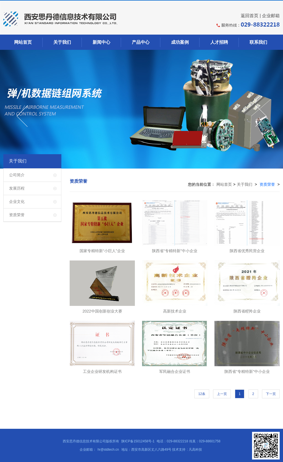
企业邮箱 (271, 15)
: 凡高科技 (194, 449)
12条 (201, 394)
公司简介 (17, 175)
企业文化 (17, 201)
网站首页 (23, 42)
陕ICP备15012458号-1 (137, 441)
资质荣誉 (17, 215)
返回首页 (249, 15)
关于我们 (62, 42)
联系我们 (258, 42)
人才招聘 (219, 42)
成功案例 (180, 42)
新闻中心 (101, 42)
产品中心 (141, 42)
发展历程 (17, 188)
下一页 (271, 394)
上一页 (222, 394)
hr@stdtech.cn (108, 449)
